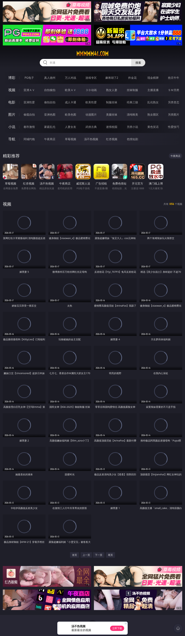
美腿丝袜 (111, 114)
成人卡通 (70, 102)
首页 (74, 555)
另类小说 (132, 127)
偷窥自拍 (29, 114)
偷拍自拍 (49, 102)
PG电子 (29, 78)
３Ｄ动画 (91, 90)
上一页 (86, 555)
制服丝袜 (111, 102)
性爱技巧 (173, 127)
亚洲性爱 (29, 102)
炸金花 (132, 78)
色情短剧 (132, 139)
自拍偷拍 (49, 90)
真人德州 (49, 78)
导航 (11, 139)
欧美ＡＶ (70, 90)
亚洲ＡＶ (29, 90)
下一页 (98, 555)
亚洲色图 (49, 114)
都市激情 (29, 127)
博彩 (11, 77)
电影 (11, 102)
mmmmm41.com (92, 53)
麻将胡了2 (111, 78)
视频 (11, 90)
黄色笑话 (153, 127)
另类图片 (173, 114)
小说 (11, 126)
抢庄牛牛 (173, 78)
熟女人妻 (111, 90)
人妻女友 (70, 127)
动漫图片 (91, 114)
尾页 (110, 555)
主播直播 (153, 90)
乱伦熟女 (153, 102)
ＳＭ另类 (173, 90)
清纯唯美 (132, 114)
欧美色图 (70, 114)
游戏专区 (91, 78)
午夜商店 (49, 139)
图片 (11, 114)
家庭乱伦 (49, 127)
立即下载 (117, 628)
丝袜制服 (132, 90)
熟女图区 (153, 114)
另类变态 (173, 102)
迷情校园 (111, 127)
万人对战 (70, 78)
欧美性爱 (91, 102)
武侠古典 (91, 127)
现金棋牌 (153, 78)
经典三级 (132, 102)
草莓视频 (70, 139)
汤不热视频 (91, 139)
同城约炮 (29, 139)
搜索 (138, 63)
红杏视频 (111, 139)
